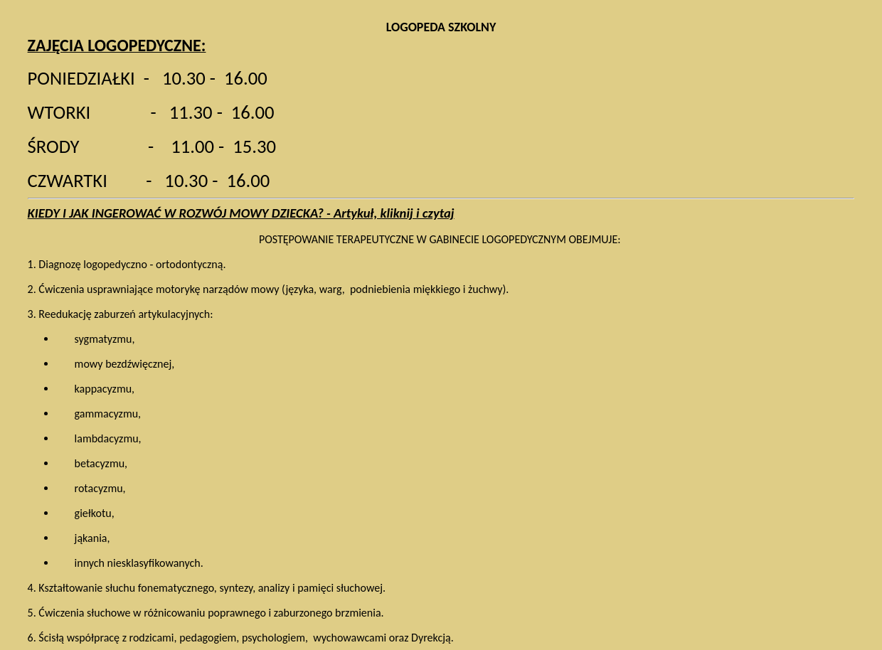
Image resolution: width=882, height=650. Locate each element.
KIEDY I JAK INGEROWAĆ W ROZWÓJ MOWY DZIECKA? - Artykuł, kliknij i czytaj (241, 213)
